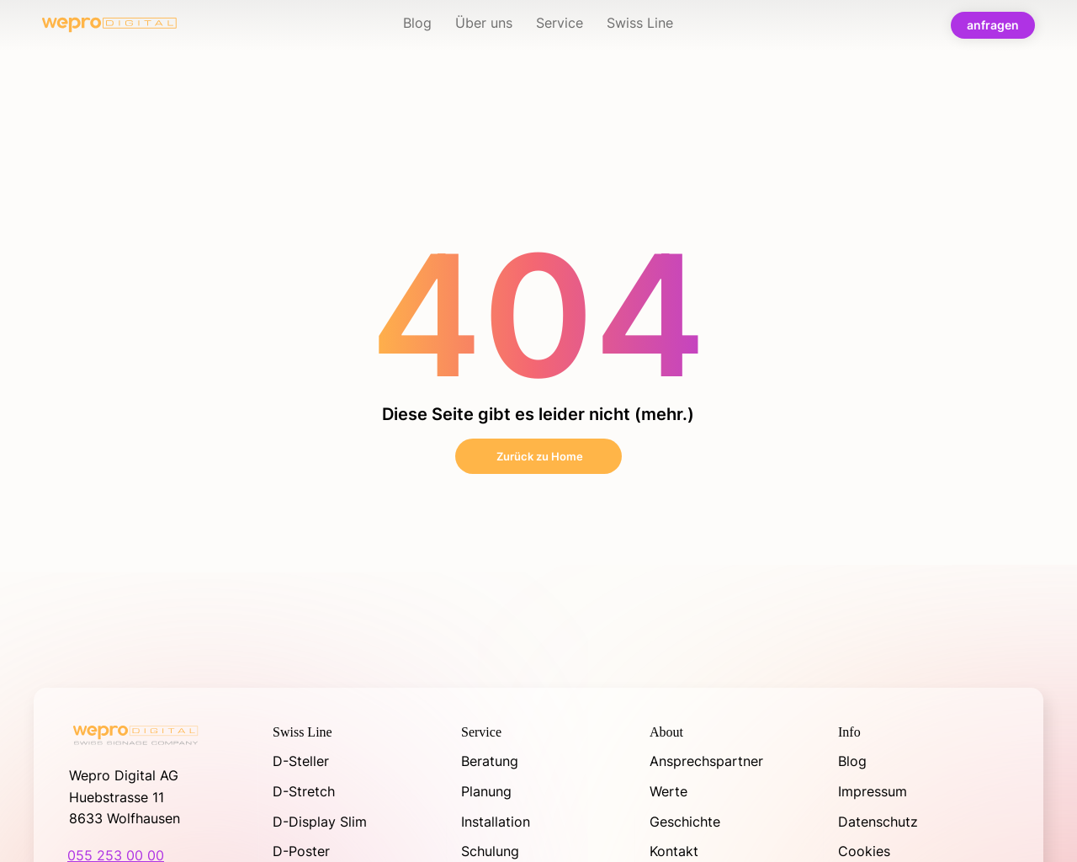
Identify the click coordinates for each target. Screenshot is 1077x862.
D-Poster (301, 851)
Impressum (872, 791)
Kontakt (674, 851)
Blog (852, 761)
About (666, 732)
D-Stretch (304, 791)
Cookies (864, 851)
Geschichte (685, 821)
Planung (486, 791)
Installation (495, 821)
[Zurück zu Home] (538, 456)
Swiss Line (302, 732)
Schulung (490, 851)
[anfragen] (993, 25)
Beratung (489, 761)
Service (481, 732)
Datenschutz (878, 821)
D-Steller (301, 761)
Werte (668, 791)
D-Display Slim (322, 821)
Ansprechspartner (706, 761)
